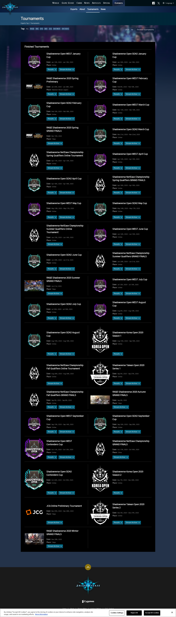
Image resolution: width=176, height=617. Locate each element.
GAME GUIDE (67, 2)
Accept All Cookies (152, 613)
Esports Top (25, 23)
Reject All (134, 613)
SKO (45, 29)
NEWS (87, 2)
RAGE (32, 29)
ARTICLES (96, 2)
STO (41, 29)
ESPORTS (118, 0)
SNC (37, 29)
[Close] (172, 612)
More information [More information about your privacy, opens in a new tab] (41, 614)
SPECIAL (106, 2)
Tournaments (93, 9)
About (82, 9)
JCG (50, 29)
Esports (73, 9)
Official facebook (153, 2)
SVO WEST (56, 29)
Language (165, 2)
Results (51, 69)
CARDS (79, 2)
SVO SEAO (65, 29)
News (103, 9)
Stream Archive (65, 69)
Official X (158, 2)
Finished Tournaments (145, 30)
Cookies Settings (117, 613)
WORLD (55, 2)
